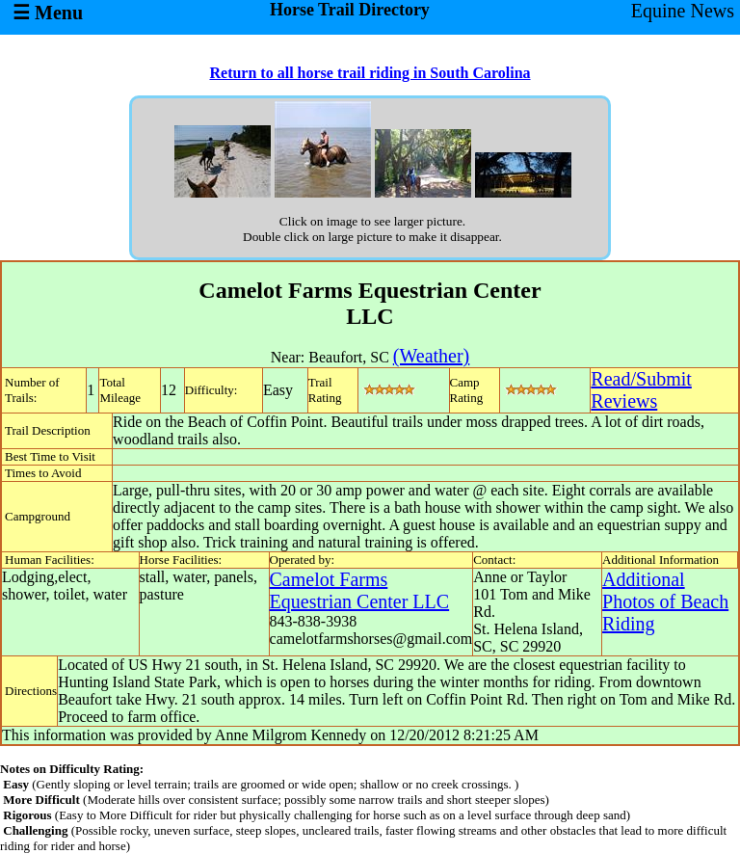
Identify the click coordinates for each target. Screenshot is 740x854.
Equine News (682, 10)
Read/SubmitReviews (641, 390)
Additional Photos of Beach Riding (665, 601)
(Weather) (431, 355)
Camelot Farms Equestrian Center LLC (360, 590)
